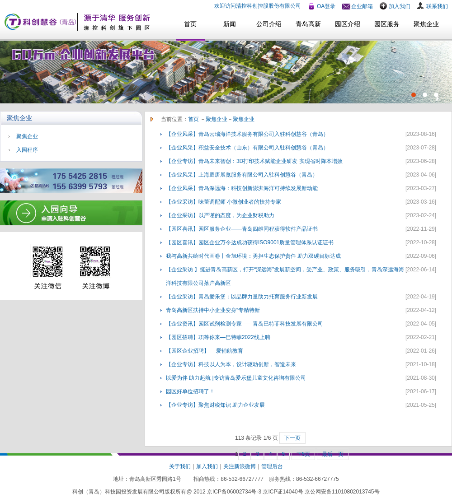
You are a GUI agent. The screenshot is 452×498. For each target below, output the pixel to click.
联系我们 (437, 6)
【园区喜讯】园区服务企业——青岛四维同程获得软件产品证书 (242, 229)
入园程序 (27, 150)
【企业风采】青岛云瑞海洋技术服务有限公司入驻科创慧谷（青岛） (247, 134)
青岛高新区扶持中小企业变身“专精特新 (213, 310)
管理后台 (272, 466)
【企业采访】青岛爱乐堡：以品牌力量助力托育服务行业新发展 (242, 296)
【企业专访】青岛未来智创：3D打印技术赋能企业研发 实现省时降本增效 (254, 161)
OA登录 (326, 6)
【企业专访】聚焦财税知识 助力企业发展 (215, 405)
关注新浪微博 (239, 466)
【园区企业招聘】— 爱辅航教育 (204, 351)
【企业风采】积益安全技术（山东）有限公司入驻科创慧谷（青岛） (247, 147)
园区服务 (387, 24)
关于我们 (180, 466)
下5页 (304, 454)
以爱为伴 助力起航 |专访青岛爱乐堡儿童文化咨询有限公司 (236, 378)
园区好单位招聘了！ (190, 391)
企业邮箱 (362, 6)
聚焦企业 (426, 24)
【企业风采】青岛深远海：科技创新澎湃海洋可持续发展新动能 (242, 188)
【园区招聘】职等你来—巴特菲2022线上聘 (218, 337)
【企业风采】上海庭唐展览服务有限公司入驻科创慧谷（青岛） (242, 175)
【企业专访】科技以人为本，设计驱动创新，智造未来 (231, 364)
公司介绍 (269, 24)
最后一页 (333, 454)
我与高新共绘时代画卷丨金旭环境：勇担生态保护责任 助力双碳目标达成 (253, 256)
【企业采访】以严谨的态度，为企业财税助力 (220, 215)
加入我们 (399, 6)
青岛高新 (308, 24)
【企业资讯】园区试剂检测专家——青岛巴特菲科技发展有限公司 (244, 324)
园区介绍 (347, 24)
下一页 (292, 438)
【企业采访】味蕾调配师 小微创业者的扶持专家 (223, 202)
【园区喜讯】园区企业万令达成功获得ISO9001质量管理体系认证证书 (250, 242)
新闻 (229, 24)
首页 (190, 24)
